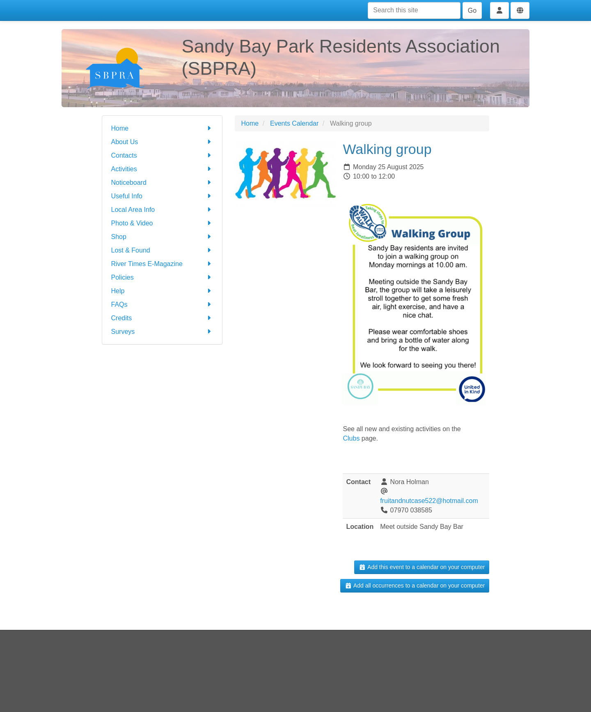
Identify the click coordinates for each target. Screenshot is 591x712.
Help (162, 291)
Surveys (162, 331)
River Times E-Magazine (162, 264)
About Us (162, 142)
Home (162, 128)
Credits (162, 318)
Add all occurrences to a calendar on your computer (415, 585)
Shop (162, 236)
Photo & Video (162, 223)
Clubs (351, 438)
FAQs (162, 304)
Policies (162, 277)
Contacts (162, 155)
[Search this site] (414, 10)
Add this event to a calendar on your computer (422, 567)
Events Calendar (294, 123)
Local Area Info (162, 209)
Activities (162, 169)
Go (472, 10)
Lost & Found (162, 250)
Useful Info (162, 196)
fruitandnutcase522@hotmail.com (429, 500)
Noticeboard (162, 182)
